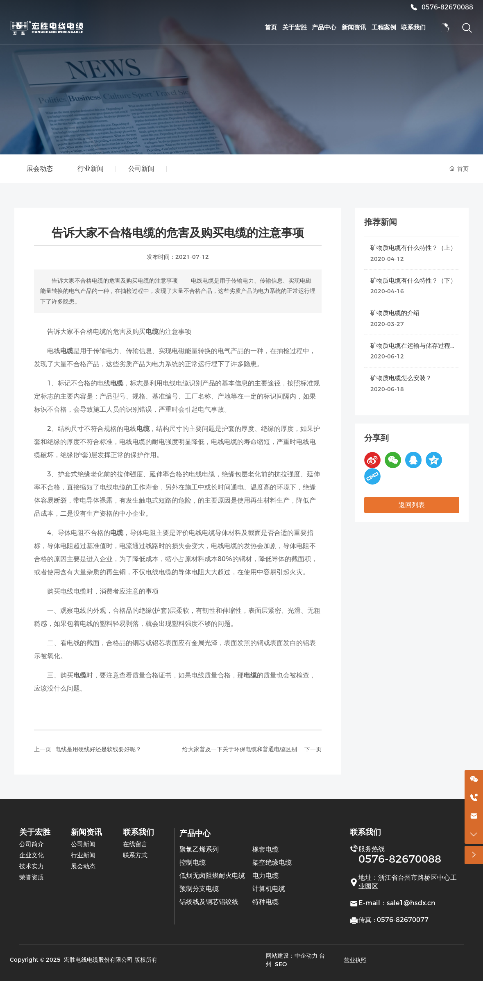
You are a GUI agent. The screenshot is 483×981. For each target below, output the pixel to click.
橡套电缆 (265, 849)
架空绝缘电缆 (272, 862)
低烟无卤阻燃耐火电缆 (212, 875)
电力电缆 (265, 875)
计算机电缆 (268, 889)
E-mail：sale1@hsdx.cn (396, 903)
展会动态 (40, 168)
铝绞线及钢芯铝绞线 (208, 902)
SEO (281, 964)
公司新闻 (141, 168)
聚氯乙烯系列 (199, 849)
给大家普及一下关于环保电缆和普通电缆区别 (239, 749)
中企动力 (306, 955)
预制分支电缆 (199, 889)
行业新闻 (90, 168)
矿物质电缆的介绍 (395, 313)
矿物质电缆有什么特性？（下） (413, 280)
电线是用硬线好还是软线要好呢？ (98, 749)
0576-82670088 (447, 7)
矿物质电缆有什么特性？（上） (413, 247)
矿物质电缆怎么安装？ (401, 378)
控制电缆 (192, 862)
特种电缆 (265, 902)
